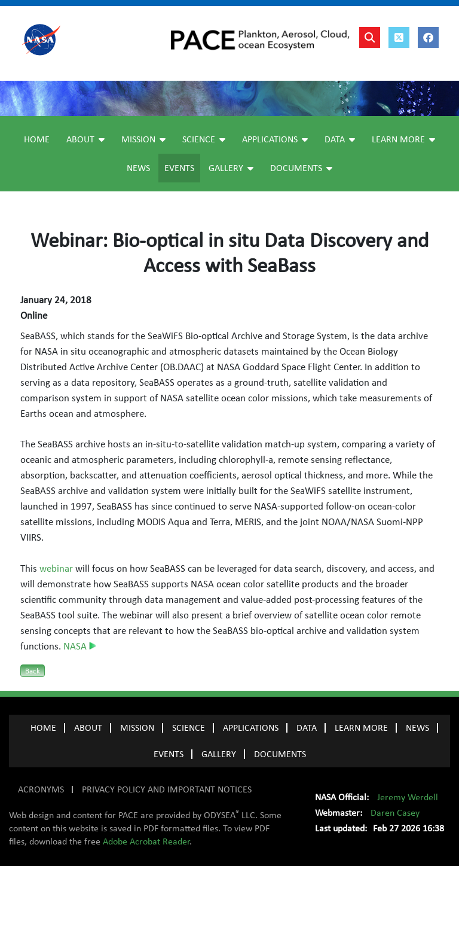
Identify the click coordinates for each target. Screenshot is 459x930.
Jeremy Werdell (407, 861)
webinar (56, 632)
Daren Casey (395, 877)
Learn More (403, 203)
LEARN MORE (361, 792)
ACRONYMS (41, 853)
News (138, 232)
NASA (79, 710)
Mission (143, 203)
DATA (306, 792)
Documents (301, 232)
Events (179, 232)
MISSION (137, 792)
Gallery (231, 232)
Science (203, 203)
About (85, 203)
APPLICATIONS (251, 792)
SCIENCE (188, 792)
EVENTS (168, 818)
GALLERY (218, 818)
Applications (275, 203)
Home (37, 203)
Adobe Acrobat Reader (146, 905)
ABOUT (88, 792)
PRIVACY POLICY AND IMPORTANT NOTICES (167, 853)
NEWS (417, 792)
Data (340, 203)
